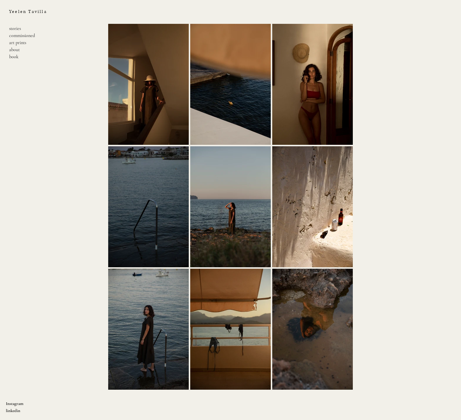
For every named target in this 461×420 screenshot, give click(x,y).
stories (15, 28)
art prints (17, 43)
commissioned (22, 36)
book (14, 57)
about (14, 50)
